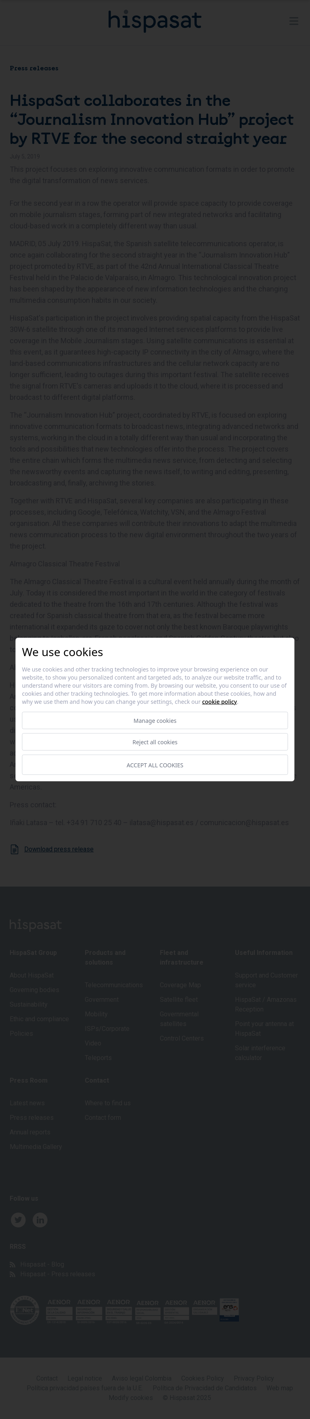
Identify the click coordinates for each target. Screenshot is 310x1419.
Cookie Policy (219, 701)
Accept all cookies (155, 765)
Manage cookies (155, 720)
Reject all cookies (155, 742)
